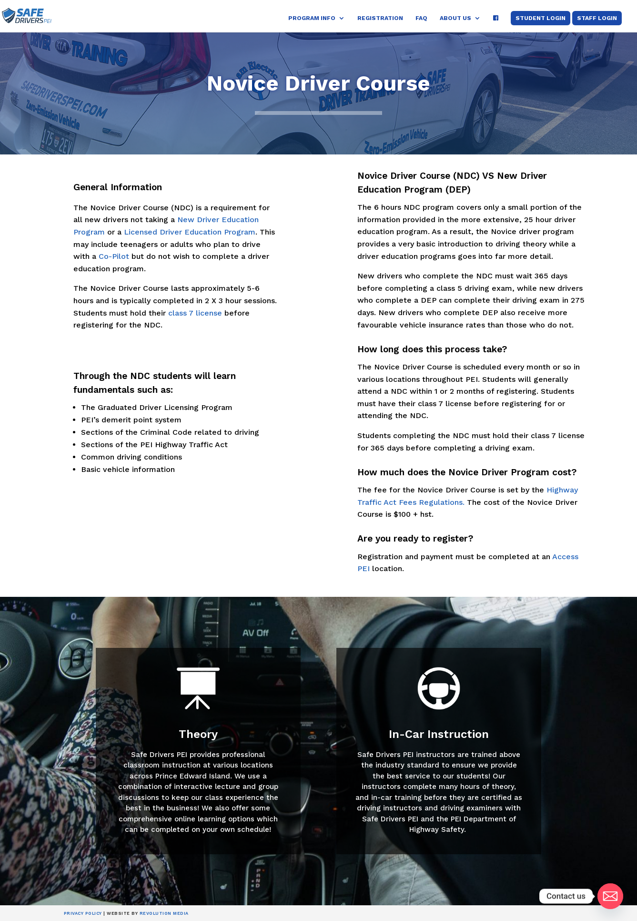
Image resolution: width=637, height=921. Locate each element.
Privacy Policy (83, 913)
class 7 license (195, 312)
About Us (455, 18)
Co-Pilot (114, 256)
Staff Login (597, 18)
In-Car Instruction (439, 734)
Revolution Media (164, 913)
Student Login (541, 18)
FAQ (421, 18)
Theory (198, 734)
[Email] (610, 896)
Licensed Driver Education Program (189, 231)
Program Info (311, 18)
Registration (380, 18)
